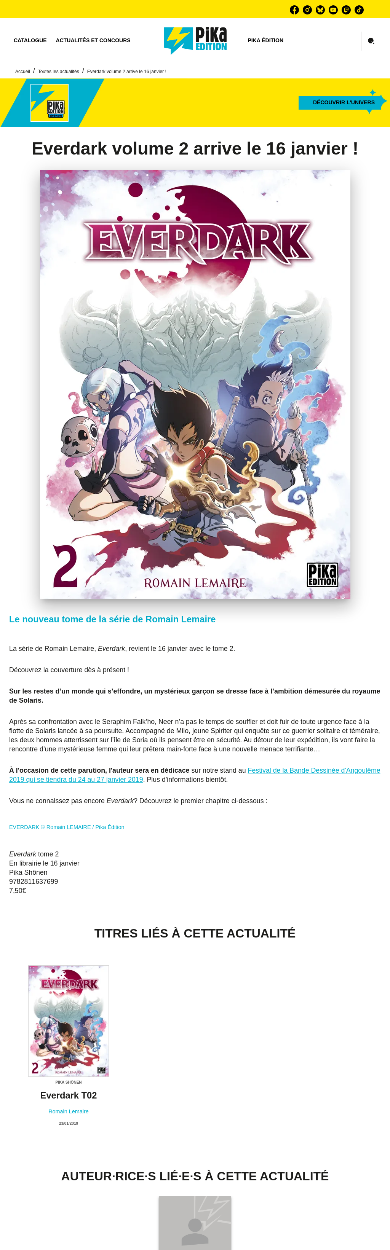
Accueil (22, 71)
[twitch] (346, 9)
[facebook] (294, 9)
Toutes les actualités (58, 71)
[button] (340, 103)
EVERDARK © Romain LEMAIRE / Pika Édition (67, 827)
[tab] (30, 41)
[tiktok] (359, 9)
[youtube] (333, 9)
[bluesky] (320, 9)
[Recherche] (371, 41)
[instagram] (307, 9)
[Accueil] (195, 41)
